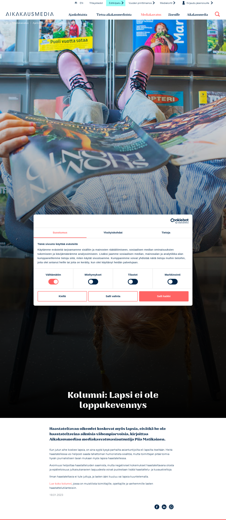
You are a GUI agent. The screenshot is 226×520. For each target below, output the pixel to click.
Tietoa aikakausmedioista (114, 14)
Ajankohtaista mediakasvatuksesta (51, 23)
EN (81, 3)
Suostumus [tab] (60, 232)
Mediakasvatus (151, 14)
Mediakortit (168, 3)
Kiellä (62, 296)
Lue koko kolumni (60, 483)
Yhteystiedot (96, 3)
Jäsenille (174, 14)
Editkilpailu (116, 3)
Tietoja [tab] (166, 232)
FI (76, 3)
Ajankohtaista (77, 14)
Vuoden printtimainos (142, 3)
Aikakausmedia (197, 14)
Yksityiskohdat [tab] (112, 232)
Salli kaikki (164, 296)
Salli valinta (113, 296)
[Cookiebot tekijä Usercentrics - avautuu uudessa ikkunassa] (173, 221)
